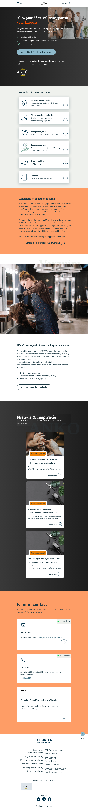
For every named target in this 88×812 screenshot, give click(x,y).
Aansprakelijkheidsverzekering (31, 764)
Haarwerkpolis (50, 761)
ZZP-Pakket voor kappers (54, 750)
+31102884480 (26, 678)
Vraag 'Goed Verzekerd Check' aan (36, 52)
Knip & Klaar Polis (52, 754)
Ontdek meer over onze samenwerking (43, 243)
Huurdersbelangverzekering (55, 772)
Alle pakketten (50, 757)
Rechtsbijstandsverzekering (33, 767)
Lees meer (52, 475)
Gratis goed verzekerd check (55, 768)
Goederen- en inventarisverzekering (35, 751)
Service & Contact (52, 765)
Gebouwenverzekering (34, 771)
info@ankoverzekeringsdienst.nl (50, 637)
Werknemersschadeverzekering (31, 760)
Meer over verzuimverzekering (34, 387)
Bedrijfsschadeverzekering (33, 756)
